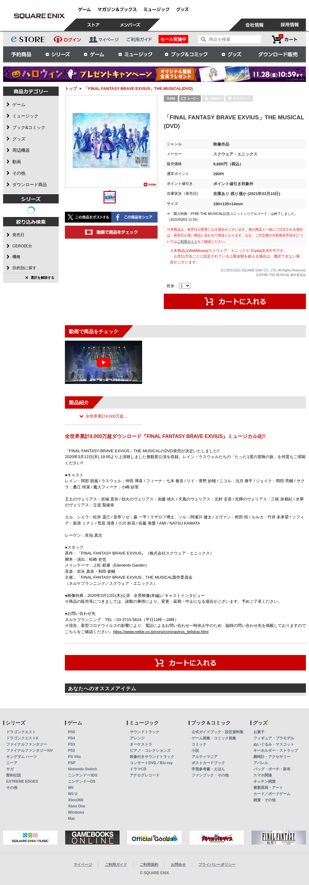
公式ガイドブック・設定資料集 (217, 732)
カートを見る (284, 39)
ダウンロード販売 (278, 54)
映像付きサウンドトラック (152, 757)
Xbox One (76, 806)
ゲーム (94, 54)
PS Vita (74, 757)
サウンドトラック (144, 732)
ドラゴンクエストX (22, 738)
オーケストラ (141, 744)
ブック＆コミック (186, 54)
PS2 (71, 750)
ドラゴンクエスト (21, 732)
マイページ (83, 864)
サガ (10, 769)
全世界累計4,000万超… (107, 416)
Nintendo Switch (82, 769)
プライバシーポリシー (216, 864)
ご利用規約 (149, 864)
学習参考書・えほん (208, 769)
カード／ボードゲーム (271, 794)
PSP (71, 763)
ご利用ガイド (187, 241)
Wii (71, 787)
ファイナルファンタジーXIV (29, 750)
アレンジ (137, 738)
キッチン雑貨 (264, 781)
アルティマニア (205, 757)
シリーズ (58, 54)
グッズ (232, 54)
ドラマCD (138, 769)
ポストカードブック (208, 763)
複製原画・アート (268, 787)
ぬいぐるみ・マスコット (273, 744)
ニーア (11, 763)
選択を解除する (42, 277)
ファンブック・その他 (210, 775)
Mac (71, 818)
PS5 (71, 732)
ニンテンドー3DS (82, 775)
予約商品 (21, 54)
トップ (71, 88)
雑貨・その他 (264, 800)
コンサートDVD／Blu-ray (151, 763)
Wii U (72, 794)
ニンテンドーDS (81, 781)
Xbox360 (75, 800)
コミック (199, 744)
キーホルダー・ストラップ (275, 750)
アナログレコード (144, 775)
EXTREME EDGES (22, 781)
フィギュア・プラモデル (273, 738)
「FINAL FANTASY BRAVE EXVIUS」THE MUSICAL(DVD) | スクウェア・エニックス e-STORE (39, 16)
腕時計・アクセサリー (271, 757)
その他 (11, 787)
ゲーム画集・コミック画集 (214, 738)
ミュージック (135, 54)
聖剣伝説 (13, 775)
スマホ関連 (262, 775)
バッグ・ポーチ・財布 (271, 769)
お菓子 (259, 732)
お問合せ (178, 864)
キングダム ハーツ (21, 757)
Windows (76, 812)
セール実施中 (173, 39)
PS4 (71, 738)
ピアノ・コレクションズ (150, 750)
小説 (195, 750)
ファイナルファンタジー (26, 744)
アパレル (260, 763)
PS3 (71, 744)
